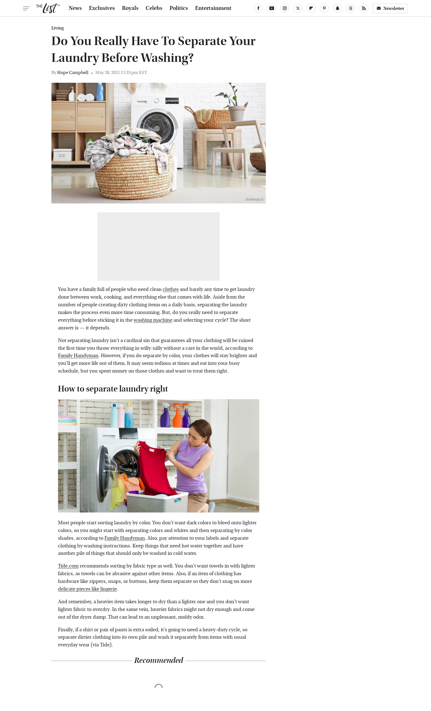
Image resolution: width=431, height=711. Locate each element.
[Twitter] (298, 8)
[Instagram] (284, 8)
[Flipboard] (311, 8)
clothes (171, 289)
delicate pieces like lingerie (87, 589)
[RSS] (364, 8)
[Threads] (350, 8)
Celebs (154, 8)
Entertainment (213, 8)
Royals (130, 8)
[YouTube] (271, 8)
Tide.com (68, 566)
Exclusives (102, 8)
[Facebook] (258, 8)
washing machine (153, 320)
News (75, 8)
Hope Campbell (73, 72)
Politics (179, 8)
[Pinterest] (324, 8)
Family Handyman (78, 356)
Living (57, 28)
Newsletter (390, 8)
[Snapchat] (337, 8)
